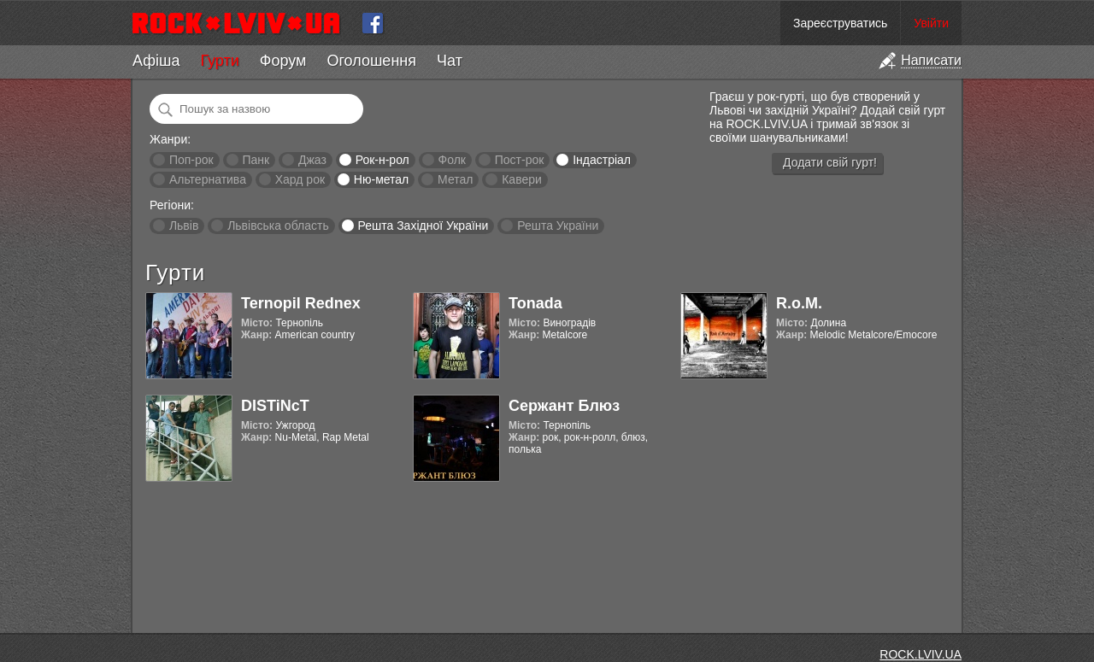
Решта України (557, 225)
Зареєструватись (840, 23)
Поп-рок (191, 160)
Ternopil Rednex (301, 303)
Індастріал (602, 160)
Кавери (522, 179)
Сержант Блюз (564, 405)
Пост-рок (519, 160)
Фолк (452, 160)
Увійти (931, 23)
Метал (455, 179)
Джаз (312, 160)
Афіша (155, 60)
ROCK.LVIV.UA (920, 654)
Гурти (219, 60)
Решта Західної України (422, 225)
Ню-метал (381, 179)
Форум (283, 60)
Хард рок (300, 179)
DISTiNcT (275, 405)
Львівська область (278, 225)
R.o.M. (799, 303)
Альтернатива (207, 179)
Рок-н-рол (382, 160)
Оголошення (371, 60)
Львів (183, 225)
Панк (255, 160)
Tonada (535, 303)
